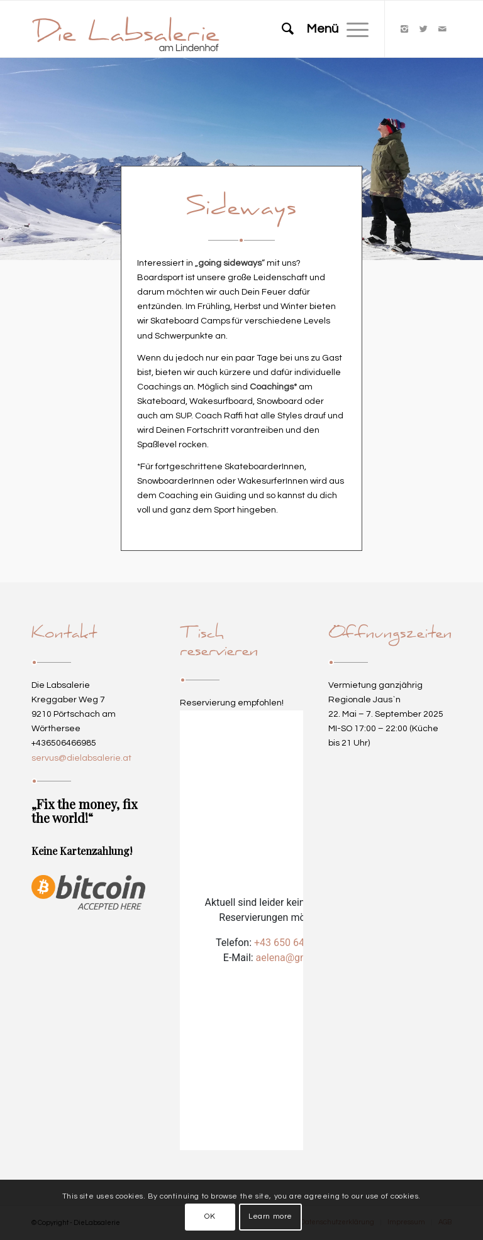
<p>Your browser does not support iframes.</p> (241, 930)
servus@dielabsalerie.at (81, 758)
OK (209, 1216)
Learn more (270, 1216)
